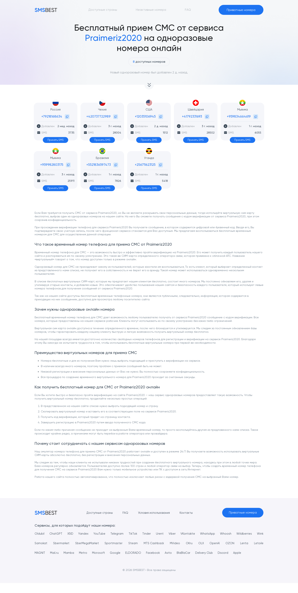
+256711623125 (145, 165)
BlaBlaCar (214, 553)
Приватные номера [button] (241, 10)
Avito (197, 553)
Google (138, 553)
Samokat (53, 543)
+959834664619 (239, 116)
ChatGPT (57, 534)
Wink (38, 543)
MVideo (189, 543)
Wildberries (255, 534)
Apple (39, 562)
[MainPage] (46, 10)
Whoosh (236, 534)
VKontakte (196, 534)
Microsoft (121, 553)
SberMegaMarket (100, 543)
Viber (179, 534)
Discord (257, 553)
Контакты (187, 513)
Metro (103, 553)
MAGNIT (56, 553)
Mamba (88, 553)
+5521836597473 (98, 165)
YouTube (102, 534)
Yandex (86, 534)
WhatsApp (217, 534)
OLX (216, 543)
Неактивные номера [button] (151, 10)
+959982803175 (51, 165)
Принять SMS (55, 140)
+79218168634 (51, 116)
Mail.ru (72, 553)
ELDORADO (158, 553)
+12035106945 (145, 116)
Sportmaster (127, 543)
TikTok (137, 534)
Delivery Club (236, 553)
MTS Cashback (168, 543)
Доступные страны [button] (102, 10)
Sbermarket (73, 543)
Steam (147, 543)
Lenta (259, 543)
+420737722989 (98, 116)
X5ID (72, 534)
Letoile (39, 553)
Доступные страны (96, 513)
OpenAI (230, 543)
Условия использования (153, 513)
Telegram (121, 534)
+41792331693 (192, 116)
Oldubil (40, 534)
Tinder (152, 534)
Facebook (180, 553)
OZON (245, 543)
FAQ (123, 513)
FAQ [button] (188, 10)
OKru (204, 543)
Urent (166, 534)
